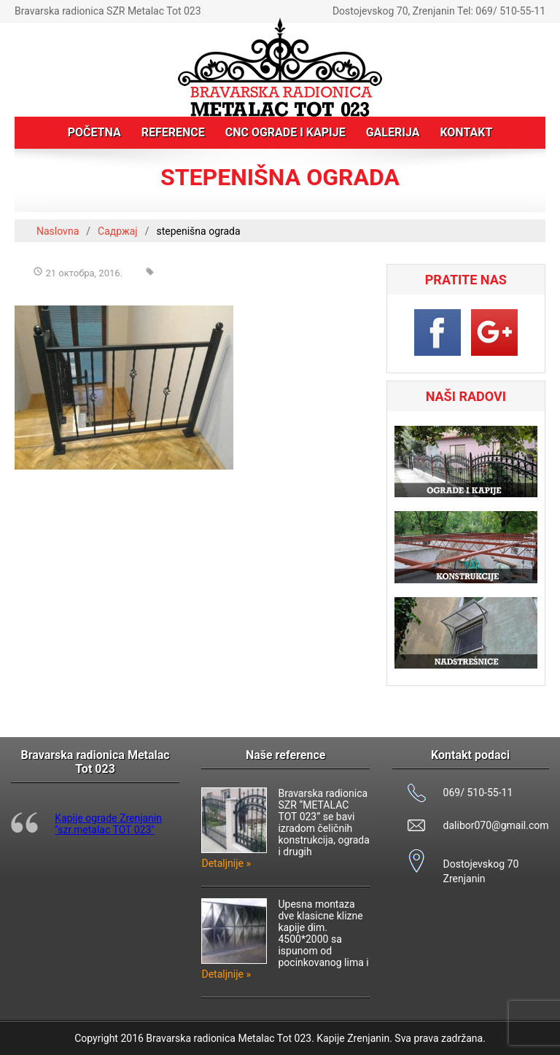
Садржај (118, 231)
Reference (173, 132)
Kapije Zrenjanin (352, 1038)
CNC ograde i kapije (285, 132)
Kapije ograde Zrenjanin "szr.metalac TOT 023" (108, 824)
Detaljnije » (226, 863)
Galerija (393, 132)
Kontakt (466, 132)
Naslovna (57, 231)
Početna (94, 132)
